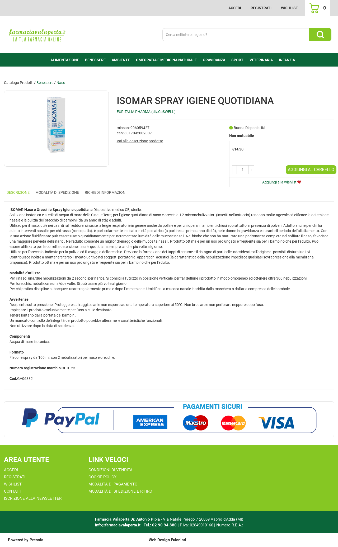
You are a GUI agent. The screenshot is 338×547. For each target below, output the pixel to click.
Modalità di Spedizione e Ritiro (120, 491)
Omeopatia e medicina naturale (166, 60)
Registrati (261, 8)
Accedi (234, 8)
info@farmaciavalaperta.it (117, 525)
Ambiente (121, 60)
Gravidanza (214, 60)
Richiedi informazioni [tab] (105, 192)
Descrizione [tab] (18, 192)
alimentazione (64, 60)
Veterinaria (261, 60)
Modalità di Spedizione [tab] (57, 192)
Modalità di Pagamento (112, 484)
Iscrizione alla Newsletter (33, 498)
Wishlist (289, 8)
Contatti (13, 491)
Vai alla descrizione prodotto (140, 141)
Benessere (95, 60)
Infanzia (287, 60)
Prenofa (36, 539)
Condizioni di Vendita (110, 470)
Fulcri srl (178, 539)
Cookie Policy (102, 477)
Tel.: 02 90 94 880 (161, 525)
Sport (237, 60)
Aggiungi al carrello (311, 169)
